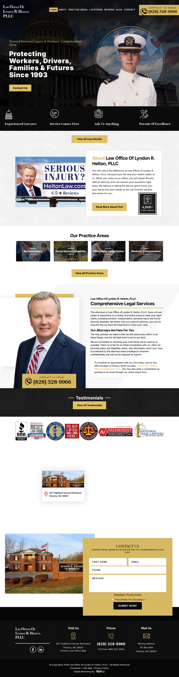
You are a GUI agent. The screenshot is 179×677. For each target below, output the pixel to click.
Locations (96, 9)
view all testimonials (89, 405)
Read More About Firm (109, 206)
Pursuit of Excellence (155, 124)
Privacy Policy (134, 594)
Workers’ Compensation (146, 251)
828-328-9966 (147, 366)
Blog (119, 9)
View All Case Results (89, 139)
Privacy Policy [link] (102, 668)
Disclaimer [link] (75, 668)
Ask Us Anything (107, 124)
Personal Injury (33, 251)
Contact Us (20, 88)
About (63, 9)
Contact (129, 9)
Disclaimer (119, 594)
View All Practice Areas (89, 273)
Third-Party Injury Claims (108, 251)
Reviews (109, 9)
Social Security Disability (70, 251)
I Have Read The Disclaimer (130, 599)
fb (33, 650)
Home (53, 9)
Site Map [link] (87, 668)
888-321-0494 (102, 369)
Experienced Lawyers (21, 124)
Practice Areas (78, 9)
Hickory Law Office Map (73, 650)
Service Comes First (64, 124)
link (41, 650)
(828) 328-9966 (162, 11)
